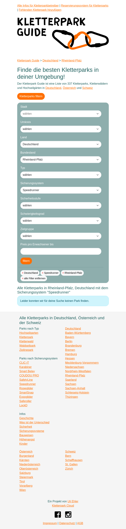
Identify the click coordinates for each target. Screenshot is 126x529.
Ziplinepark (26, 349)
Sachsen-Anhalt (75, 388)
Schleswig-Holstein (77, 392)
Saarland (70, 379)
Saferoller (25, 401)
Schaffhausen (74, 460)
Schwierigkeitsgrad (32, 213)
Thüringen (71, 396)
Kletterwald (26, 341)
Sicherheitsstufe (30, 198)
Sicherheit (25, 426)
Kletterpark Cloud (63, 505)
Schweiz (87, 87)
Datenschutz (67, 523)
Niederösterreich (29, 464)
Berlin (68, 341)
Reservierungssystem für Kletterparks (84, 5)
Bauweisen (26, 435)
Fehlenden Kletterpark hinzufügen (40, 9)
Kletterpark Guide (28, 60)
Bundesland (27, 152)
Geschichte (26, 418)
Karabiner (25, 366)
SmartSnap (26, 392)
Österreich (69, 87)
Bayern (69, 337)
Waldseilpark (27, 345)
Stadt (23, 106)
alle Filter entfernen (34, 278)
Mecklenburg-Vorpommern (82, 362)
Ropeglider (26, 388)
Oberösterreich (28, 468)
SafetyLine (26, 379)
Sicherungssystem (32, 183)
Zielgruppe (27, 229)
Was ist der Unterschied (34, 422)
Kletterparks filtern (31, 96)
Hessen (70, 358)
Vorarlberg (25, 485)
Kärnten (24, 460)
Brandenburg (73, 345)
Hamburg (71, 354)
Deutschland (50, 60)
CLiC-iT (24, 362)
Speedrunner (51, 272)
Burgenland (26, 455)
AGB (80, 523)
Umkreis (25, 122)
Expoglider (26, 396)
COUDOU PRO (29, 375)
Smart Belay (27, 371)
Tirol (22, 481)
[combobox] (57, 114)
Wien (22, 489)
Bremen (70, 349)
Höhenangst (27, 439)
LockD (23, 405)
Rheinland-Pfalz (72, 60)
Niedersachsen (74, 366)
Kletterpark (26, 337)
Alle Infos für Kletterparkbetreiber (38, 5)
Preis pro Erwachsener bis (37, 244)
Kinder (23, 443)
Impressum (50, 523)
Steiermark (26, 477)
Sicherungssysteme (31, 430)
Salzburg (25, 472)
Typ (22, 167)
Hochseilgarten (28, 332)
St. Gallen (71, 464)
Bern (68, 455)
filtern (26, 260)
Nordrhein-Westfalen (78, 371)
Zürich (69, 468)
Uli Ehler (73, 501)
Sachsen (70, 384)
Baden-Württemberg (78, 332)
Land (23, 137)
